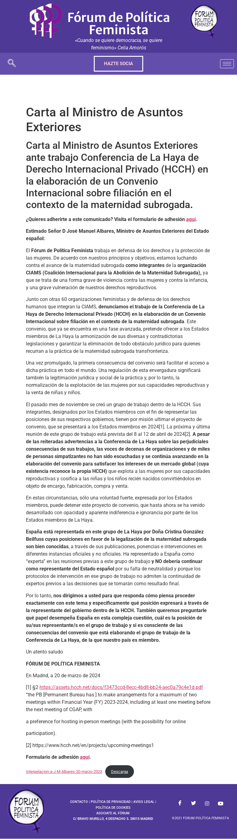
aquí (191, 219)
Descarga (119, 771)
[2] (187, 434)
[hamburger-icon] (227, 63)
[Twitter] (193, 803)
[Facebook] (180, 803)
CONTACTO (79, 802)
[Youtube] (220, 803)
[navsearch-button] (12, 64)
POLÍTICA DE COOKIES (113, 808)
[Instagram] (207, 803)
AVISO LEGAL (143, 802)
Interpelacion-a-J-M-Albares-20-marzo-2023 (64, 771)
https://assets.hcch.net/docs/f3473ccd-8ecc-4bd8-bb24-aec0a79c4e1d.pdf (121, 687)
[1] (161, 427)
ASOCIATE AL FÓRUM (113, 813)
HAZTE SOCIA (118, 63)
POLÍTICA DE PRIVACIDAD (111, 802)
